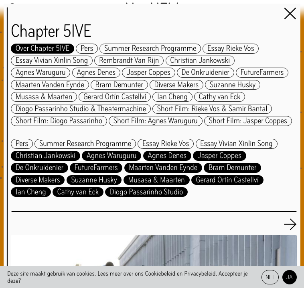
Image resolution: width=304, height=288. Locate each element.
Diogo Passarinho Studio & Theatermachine (81, 109)
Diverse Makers (176, 85)
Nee (270, 277)
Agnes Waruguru (41, 73)
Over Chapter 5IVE (42, 49)
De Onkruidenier (205, 73)
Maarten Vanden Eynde (50, 85)
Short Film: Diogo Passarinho (59, 121)
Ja (289, 277)
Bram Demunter (119, 85)
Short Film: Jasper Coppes (248, 121)
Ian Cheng (172, 97)
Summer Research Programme (150, 49)
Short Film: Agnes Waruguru (155, 121)
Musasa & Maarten (44, 97)
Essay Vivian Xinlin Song (52, 61)
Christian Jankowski (200, 61)
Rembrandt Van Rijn (129, 61)
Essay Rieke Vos (230, 49)
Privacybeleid (199, 273)
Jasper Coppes (148, 73)
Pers (87, 49)
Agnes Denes (96, 73)
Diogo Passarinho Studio (146, 192)
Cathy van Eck (220, 97)
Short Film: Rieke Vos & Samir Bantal (212, 109)
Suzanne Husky (232, 85)
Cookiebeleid (160, 273)
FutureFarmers (262, 73)
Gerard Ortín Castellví (114, 97)
